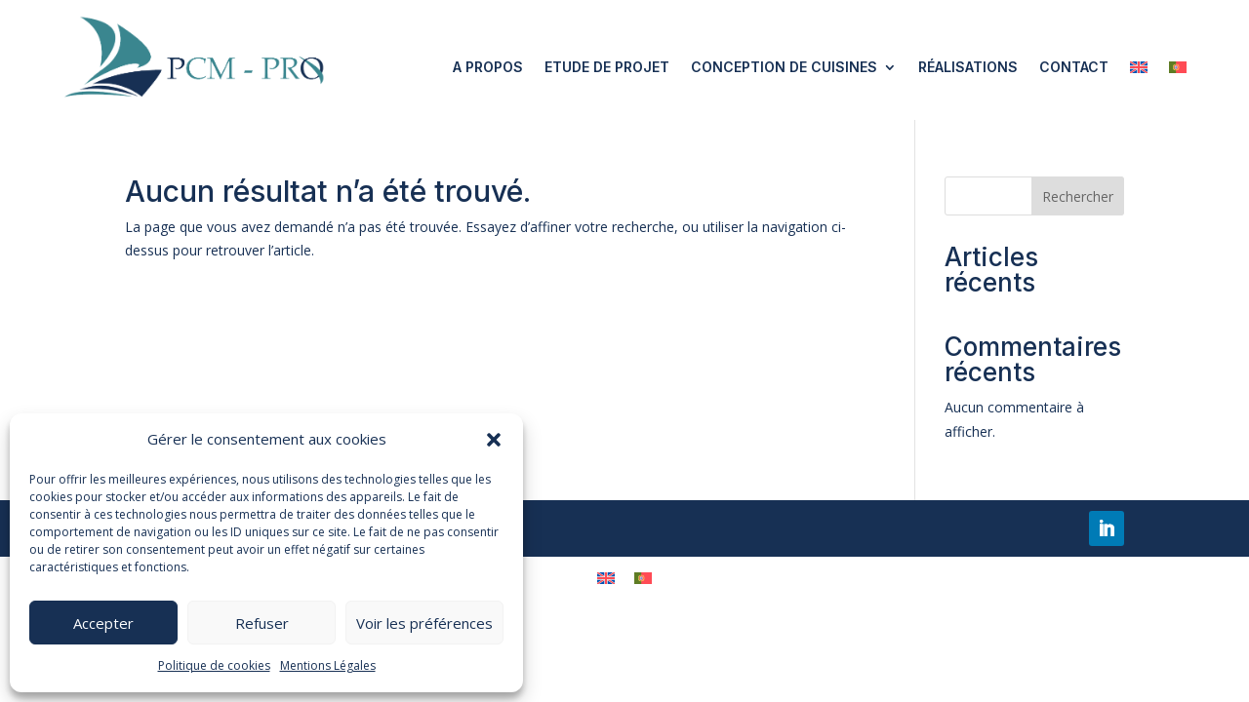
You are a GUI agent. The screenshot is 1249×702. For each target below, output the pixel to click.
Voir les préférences (424, 623)
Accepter (103, 623)
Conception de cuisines (784, 66)
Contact (1073, 66)
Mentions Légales (328, 665)
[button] (494, 439)
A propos (488, 66)
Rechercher (1077, 196)
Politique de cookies (214, 665)
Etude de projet (606, 66)
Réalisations (968, 66)
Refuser (262, 623)
